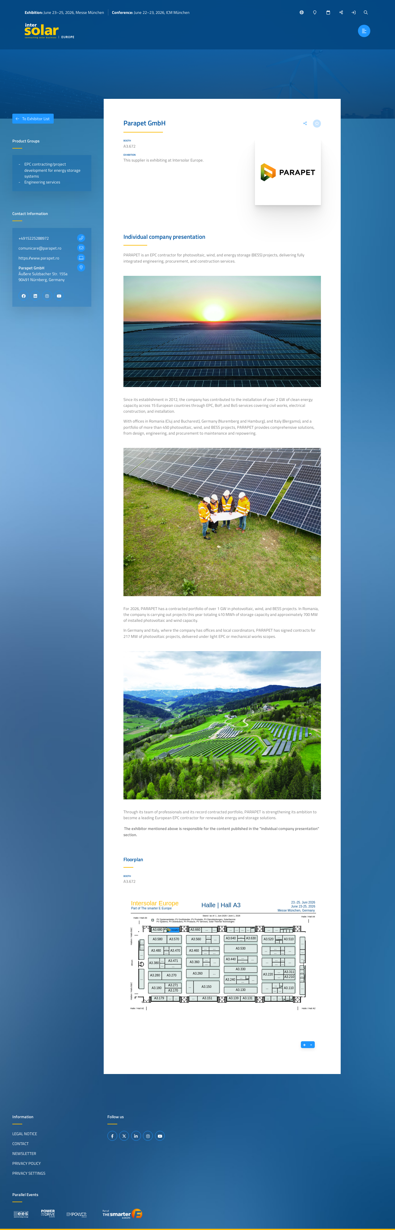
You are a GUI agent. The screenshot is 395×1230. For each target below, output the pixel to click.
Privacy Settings (28, 1173)
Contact (20, 1143)
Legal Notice (24, 1134)
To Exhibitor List (31, 119)
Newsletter (24, 1153)
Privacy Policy (26, 1163)
